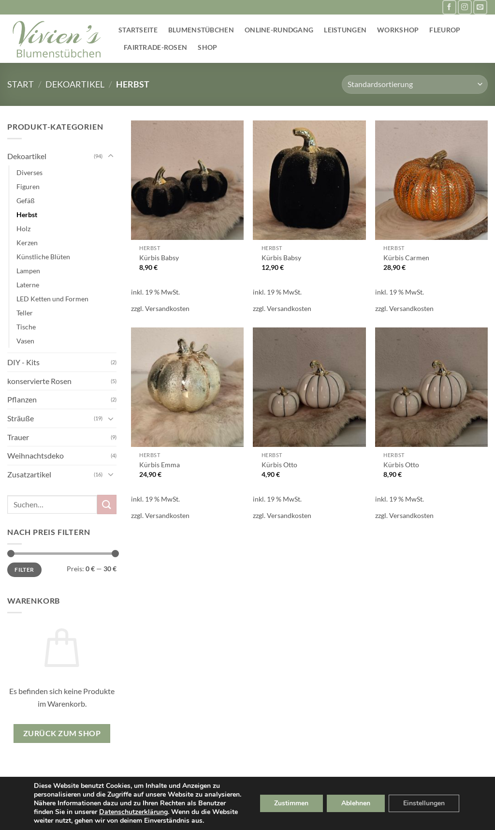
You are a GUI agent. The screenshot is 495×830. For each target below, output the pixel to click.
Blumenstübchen (201, 30)
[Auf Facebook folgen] (449, 7)
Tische (26, 327)
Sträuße (20, 418)
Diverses (29, 172)
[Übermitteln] (106, 504)
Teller (24, 313)
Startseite (138, 30)
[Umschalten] (110, 156)
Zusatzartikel (29, 474)
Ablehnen (355, 803)
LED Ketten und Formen (52, 299)
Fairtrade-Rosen (155, 47)
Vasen (25, 341)
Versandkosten (167, 308)
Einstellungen (424, 803)
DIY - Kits (23, 362)
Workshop (398, 30)
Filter (24, 569)
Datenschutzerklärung (133, 811)
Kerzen (27, 242)
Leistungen (345, 30)
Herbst (26, 214)
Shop (207, 47)
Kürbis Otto (279, 464)
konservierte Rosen (39, 380)
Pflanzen (22, 399)
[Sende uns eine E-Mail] (480, 7)
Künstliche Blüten (43, 256)
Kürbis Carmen (406, 257)
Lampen (28, 271)
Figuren (28, 186)
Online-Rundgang (279, 30)
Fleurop (444, 30)
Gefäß (25, 200)
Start (20, 84)
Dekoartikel (74, 84)
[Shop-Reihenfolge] (415, 84)
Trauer (18, 437)
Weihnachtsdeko (35, 455)
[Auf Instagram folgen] (465, 7)
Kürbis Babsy (159, 257)
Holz (23, 228)
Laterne (27, 285)
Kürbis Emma (159, 464)
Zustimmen (291, 803)
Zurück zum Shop (62, 733)
